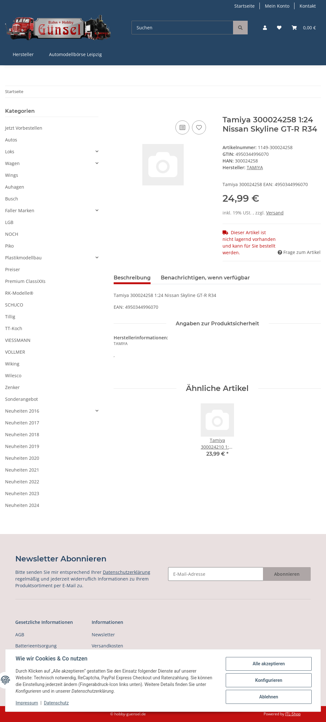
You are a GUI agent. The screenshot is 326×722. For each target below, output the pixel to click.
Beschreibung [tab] (132, 278)
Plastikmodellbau (23, 258)
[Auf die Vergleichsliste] (182, 127)
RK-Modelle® (19, 293)
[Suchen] (182, 27)
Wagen (12, 163)
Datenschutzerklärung (126, 572)
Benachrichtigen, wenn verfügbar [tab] (205, 278)
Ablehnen (268, 696)
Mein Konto (277, 6)
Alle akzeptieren (268, 663)
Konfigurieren (268, 680)
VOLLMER (15, 352)
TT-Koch (13, 328)
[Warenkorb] (304, 28)
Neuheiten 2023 (22, 493)
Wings (11, 175)
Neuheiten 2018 (22, 434)
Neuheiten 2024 (22, 505)
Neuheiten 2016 (22, 411)
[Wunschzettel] (279, 28)
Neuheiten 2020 (22, 458)
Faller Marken (19, 210)
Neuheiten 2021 (22, 470)
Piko (9, 246)
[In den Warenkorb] (119, 111)
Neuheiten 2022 (22, 482)
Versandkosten (107, 646)
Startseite (244, 6)
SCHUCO (14, 305)
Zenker (12, 387)
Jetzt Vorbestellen (23, 128)
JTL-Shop (293, 714)
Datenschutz (56, 702)
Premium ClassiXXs (25, 281)
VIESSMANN (18, 340)
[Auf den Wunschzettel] (199, 127)
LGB (9, 222)
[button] (265, 28)
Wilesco (13, 375)
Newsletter (103, 635)
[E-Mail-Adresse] (215, 574)
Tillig (10, 317)
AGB (19, 635)
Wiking (12, 364)
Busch (11, 199)
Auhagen (14, 187)
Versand (275, 213)
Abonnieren (287, 574)
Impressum (27, 702)
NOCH (11, 234)
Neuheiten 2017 (22, 423)
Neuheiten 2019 (22, 446)
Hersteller (23, 54)
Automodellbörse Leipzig (75, 54)
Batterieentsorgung (36, 646)
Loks (9, 151)
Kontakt (308, 6)
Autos (11, 140)
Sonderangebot (21, 399)
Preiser (12, 269)
